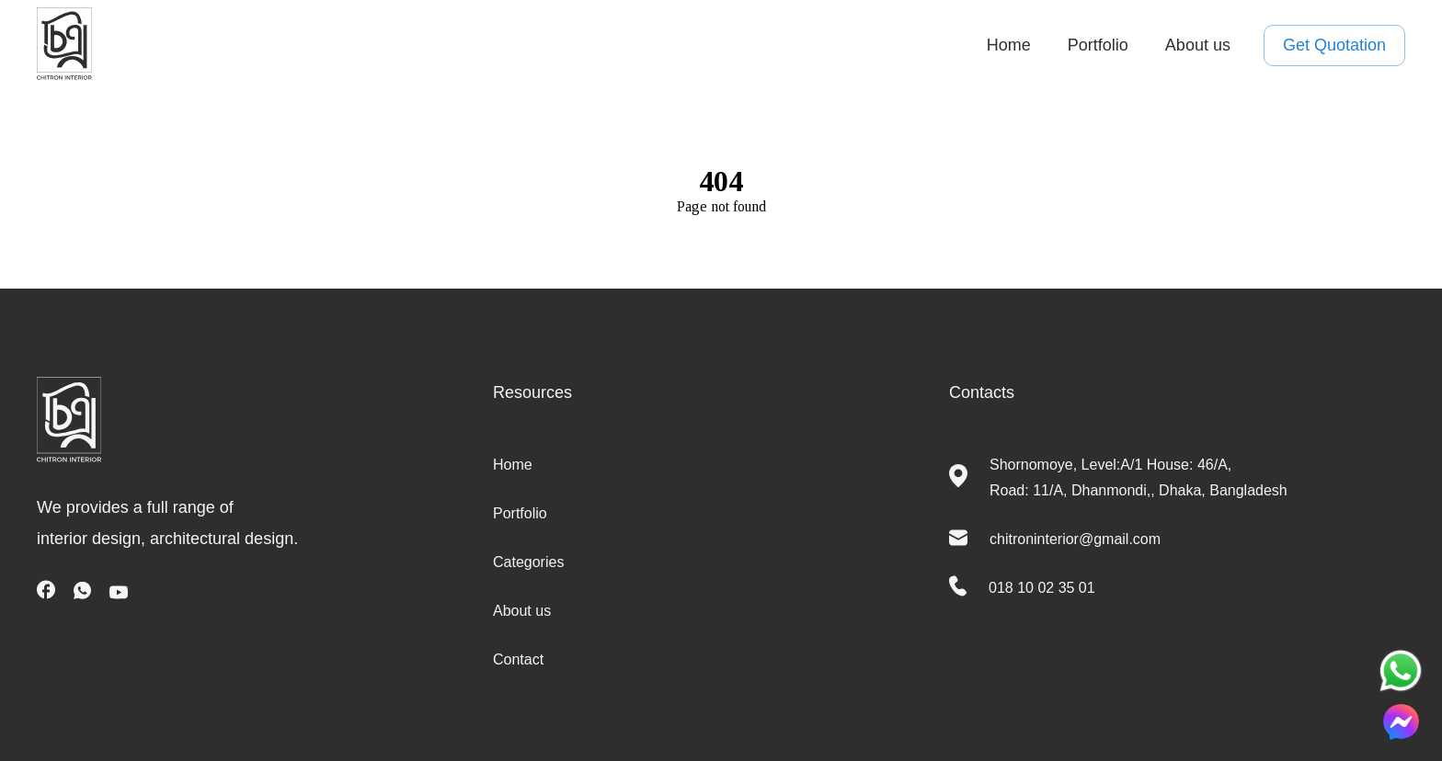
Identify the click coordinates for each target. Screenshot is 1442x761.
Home (1009, 45)
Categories (528, 562)
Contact (518, 659)
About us (1197, 45)
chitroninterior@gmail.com (1075, 539)
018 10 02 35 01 (1042, 588)
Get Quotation (1334, 46)
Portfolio (1098, 45)
